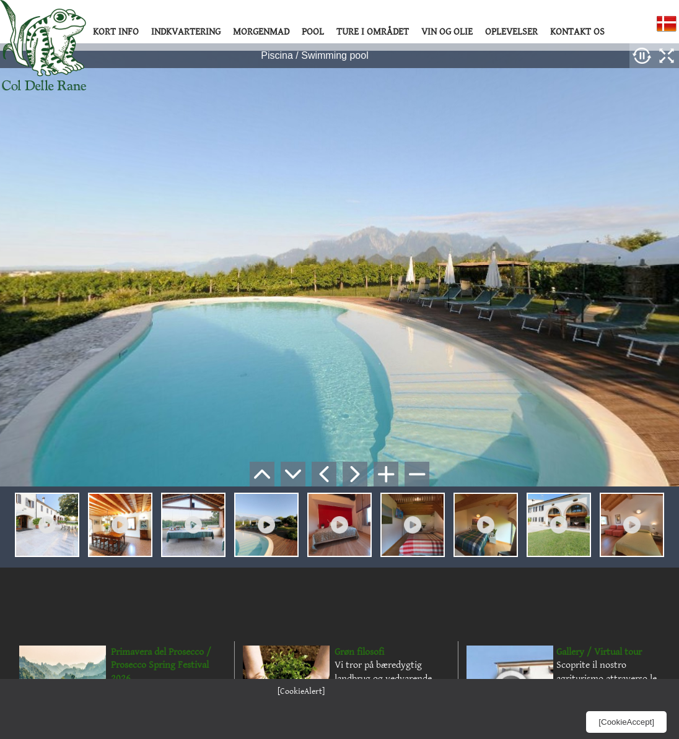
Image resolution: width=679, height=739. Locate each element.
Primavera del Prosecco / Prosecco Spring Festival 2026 (161, 665)
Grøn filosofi (359, 652)
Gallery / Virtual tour (599, 652)
